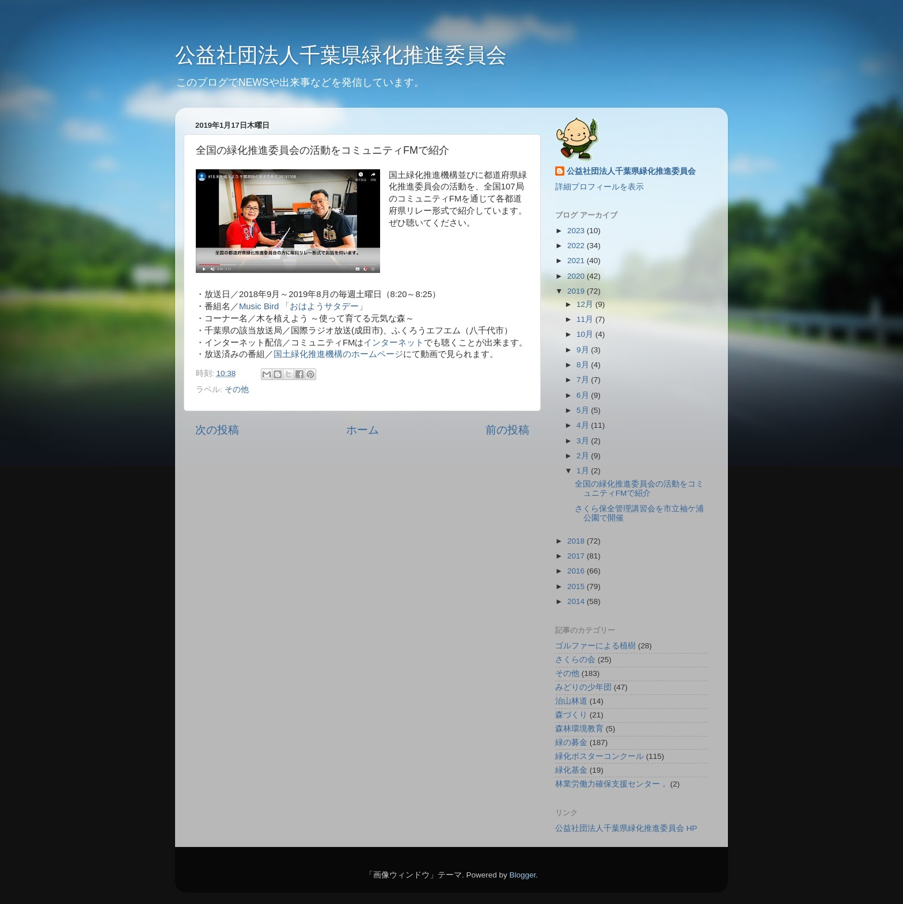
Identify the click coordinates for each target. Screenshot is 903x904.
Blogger (522, 875)
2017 (577, 556)
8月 (583, 364)
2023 (577, 230)
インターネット (393, 342)
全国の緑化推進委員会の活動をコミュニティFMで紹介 (639, 488)
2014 (577, 601)
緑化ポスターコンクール (599, 756)
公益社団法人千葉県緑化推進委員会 (341, 55)
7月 (583, 379)
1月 (583, 470)
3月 (583, 440)
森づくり (571, 715)
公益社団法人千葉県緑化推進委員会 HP (626, 828)
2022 (577, 245)
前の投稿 (507, 430)
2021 (577, 260)
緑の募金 (571, 742)
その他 (237, 389)
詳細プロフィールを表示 (599, 187)
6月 (583, 395)
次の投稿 (217, 430)
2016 (577, 571)
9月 (583, 349)
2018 (577, 541)
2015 (577, 586)
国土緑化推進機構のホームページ (338, 354)
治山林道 (571, 701)
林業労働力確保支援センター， (611, 784)
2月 (583, 455)
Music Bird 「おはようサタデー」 (303, 306)
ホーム (362, 430)
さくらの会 (575, 659)
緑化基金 (571, 770)
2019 (577, 291)
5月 (583, 410)
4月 (583, 425)
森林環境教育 (579, 728)
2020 (577, 276)
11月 (585, 319)
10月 (585, 334)
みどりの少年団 (583, 687)
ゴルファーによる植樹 (595, 645)
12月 (585, 304)
